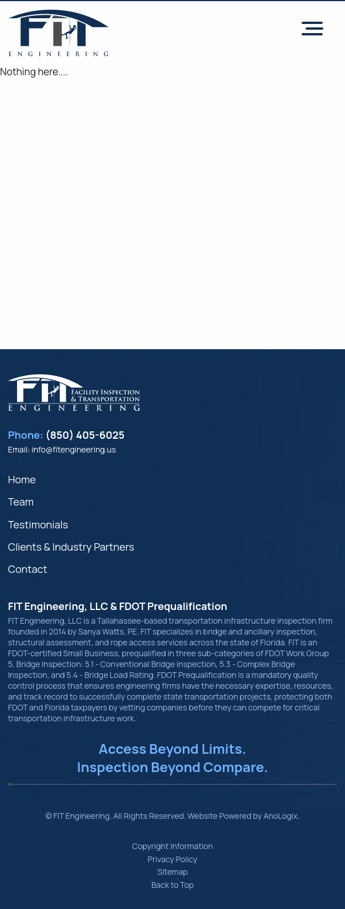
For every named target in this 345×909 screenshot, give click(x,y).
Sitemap (172, 871)
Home (22, 479)
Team (21, 501)
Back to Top (172, 884)
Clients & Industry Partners (71, 547)
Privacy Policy (173, 859)
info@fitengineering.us (73, 449)
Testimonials (38, 524)
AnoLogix (280, 815)
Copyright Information (172, 846)
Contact (27, 569)
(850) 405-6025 (85, 435)
